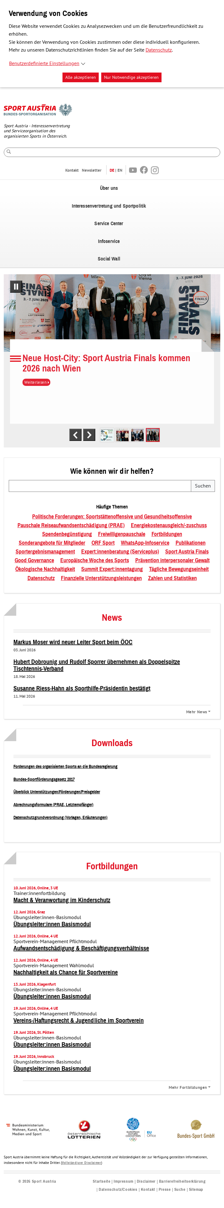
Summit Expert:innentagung (112, 569)
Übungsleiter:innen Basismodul (52, 924)
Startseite (101, 1182)
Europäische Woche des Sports (94, 561)
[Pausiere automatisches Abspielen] (16, 287)
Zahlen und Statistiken (172, 578)
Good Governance (34, 561)
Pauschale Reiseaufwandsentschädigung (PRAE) (71, 525)
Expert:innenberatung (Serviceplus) (120, 552)
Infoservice (109, 241)
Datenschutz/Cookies (118, 1190)
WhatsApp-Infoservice (145, 543)
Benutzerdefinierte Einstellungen (44, 63)
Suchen (203, 486)
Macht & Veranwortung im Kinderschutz (61, 900)
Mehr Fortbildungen (188, 1087)
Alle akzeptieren (80, 77)
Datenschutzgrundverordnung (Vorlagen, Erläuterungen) (60, 817)
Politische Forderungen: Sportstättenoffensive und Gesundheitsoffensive (112, 517)
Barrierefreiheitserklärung (182, 1182)
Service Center (108, 223)
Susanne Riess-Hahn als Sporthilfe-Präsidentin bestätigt (81, 688)
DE (112, 170)
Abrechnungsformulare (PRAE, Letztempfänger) (53, 804)
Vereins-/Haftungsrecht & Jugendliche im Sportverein (78, 1021)
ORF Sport (103, 543)
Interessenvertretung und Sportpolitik (109, 206)
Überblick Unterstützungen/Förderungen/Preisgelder (56, 792)
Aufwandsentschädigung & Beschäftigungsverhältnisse (81, 948)
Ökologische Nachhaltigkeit (45, 569)
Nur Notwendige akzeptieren (131, 77)
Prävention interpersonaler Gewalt (172, 561)
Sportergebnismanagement (45, 552)
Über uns (109, 188)
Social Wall (109, 258)
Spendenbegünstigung (67, 534)
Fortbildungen (167, 534)
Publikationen (191, 543)
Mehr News (196, 711)
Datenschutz (159, 50)
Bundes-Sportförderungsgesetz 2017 (44, 779)
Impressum (123, 1182)
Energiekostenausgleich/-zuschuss (169, 525)
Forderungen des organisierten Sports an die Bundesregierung (65, 766)
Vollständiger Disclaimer (81, 1163)
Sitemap (196, 1190)
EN (119, 170)
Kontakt (72, 170)
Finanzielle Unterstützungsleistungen (101, 578)
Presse (165, 1190)
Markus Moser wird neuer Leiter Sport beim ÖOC (72, 642)
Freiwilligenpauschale (121, 534)
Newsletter (92, 170)
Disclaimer (146, 1182)
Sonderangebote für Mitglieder (52, 543)
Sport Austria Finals (187, 552)
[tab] (107, 435)
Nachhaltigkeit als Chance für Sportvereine (65, 972)
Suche (180, 1190)
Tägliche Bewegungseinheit (179, 569)
